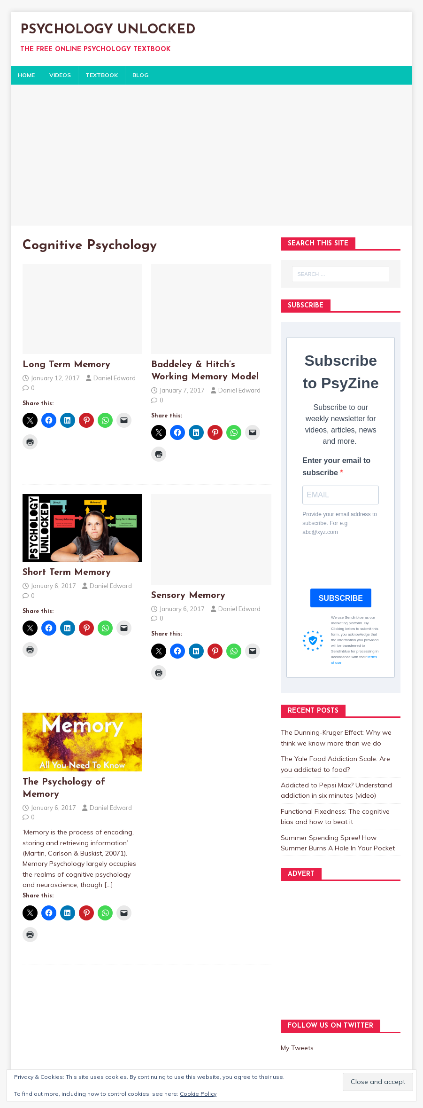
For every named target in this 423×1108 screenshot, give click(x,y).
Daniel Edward (114, 378)
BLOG (140, 75)
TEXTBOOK (101, 75)
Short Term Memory (67, 572)
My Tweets (297, 1048)
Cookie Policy (198, 1093)
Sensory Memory (188, 595)
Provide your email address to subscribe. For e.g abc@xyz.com (339, 523)
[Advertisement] (212, 155)
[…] (108, 884)
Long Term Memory (66, 364)
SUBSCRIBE (341, 598)
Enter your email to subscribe (336, 466)
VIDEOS (60, 75)
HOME (26, 75)
